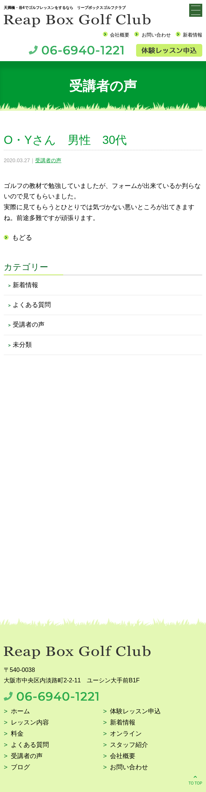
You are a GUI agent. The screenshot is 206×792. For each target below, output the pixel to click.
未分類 (22, 344)
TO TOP (195, 779)
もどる (22, 237)
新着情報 (192, 35)
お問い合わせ (156, 35)
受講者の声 (48, 160)
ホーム (20, 711)
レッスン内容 (30, 722)
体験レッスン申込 (135, 711)
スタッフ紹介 (129, 745)
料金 (17, 734)
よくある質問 (32, 304)
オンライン (126, 734)
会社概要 (119, 35)
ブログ (20, 767)
